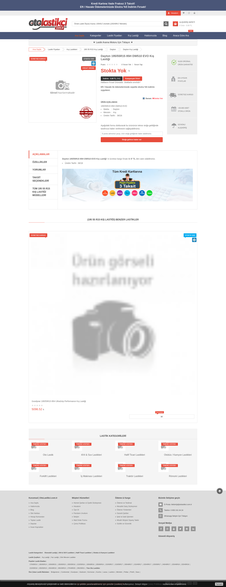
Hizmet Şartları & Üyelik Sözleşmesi (87, 503)
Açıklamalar (40, 154)
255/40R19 (52, 568)
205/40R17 (128, 564)
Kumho (98, 572)
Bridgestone (55, 572)
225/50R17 (157, 564)
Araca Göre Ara (182, 34)
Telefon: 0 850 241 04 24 (173, 510)
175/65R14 (33, 564)
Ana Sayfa (79, 35)
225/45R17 (147, 564)
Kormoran (90, 572)
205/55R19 (43, 568)
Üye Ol (76, 510)
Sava (137, 572)
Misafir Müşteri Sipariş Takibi (128, 520)
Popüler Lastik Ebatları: (37, 561)
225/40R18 (176, 564)
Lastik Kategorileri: (36, 553)
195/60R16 (90, 564)
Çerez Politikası (80, 524)
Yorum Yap (138, 65)
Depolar (33, 524)
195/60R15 (52, 564)
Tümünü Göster (40, 444)
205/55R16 (71, 564)
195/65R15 (62, 564)
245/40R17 (166, 564)
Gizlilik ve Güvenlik (124, 524)
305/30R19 (62, 568)
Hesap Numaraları (37, 517)
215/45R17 (138, 564)
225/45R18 (185, 564)
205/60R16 (100, 564)
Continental (65, 572)
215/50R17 (109, 564)
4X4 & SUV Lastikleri (66, 553)
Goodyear (74, 572)
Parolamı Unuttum (81, 513)
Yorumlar (39, 169)
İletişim (76, 517)
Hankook (83, 572)
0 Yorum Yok (126, 65)
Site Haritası (35, 513)
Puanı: (103, 65)
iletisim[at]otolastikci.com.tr (181, 504)
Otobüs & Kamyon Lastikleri (103, 553)
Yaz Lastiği (55, 557)
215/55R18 (33, 568)
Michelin (119, 572)
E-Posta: (178, 504)
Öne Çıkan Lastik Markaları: (39, 572)
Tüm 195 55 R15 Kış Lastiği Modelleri (41, 191)
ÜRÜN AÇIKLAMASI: (109, 102)
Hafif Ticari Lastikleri (84, 553)
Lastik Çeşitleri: (35, 557)
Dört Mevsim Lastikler (68, 557)
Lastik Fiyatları (114, 35)
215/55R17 (119, 564)
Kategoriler (95, 35)
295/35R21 (81, 568)
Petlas (126, 572)
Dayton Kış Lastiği (130, 49)
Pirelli (132, 572)
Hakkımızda (150, 35)
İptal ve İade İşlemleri (125, 517)
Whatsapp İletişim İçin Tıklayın (176, 516)
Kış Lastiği (133, 35)
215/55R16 (81, 564)
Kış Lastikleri (72, 49)
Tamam (219, 584)
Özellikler (39, 162)
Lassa (105, 572)
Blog (164, 35)
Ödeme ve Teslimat (124, 503)
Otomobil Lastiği (51, 553)
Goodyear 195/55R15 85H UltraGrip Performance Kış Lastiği (59, 401)
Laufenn (112, 572)
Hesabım (77, 506)
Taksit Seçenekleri (40, 179)
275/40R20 (71, 568)
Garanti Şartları (123, 513)
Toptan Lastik (35, 520)
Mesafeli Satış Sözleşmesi (127, 506)
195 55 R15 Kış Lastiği (93, 49)
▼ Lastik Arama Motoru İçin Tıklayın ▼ (113, 42)
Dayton (113, 49)
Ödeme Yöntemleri (124, 510)
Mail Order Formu (80, 520)
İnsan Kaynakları (36, 527)
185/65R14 (43, 564)
